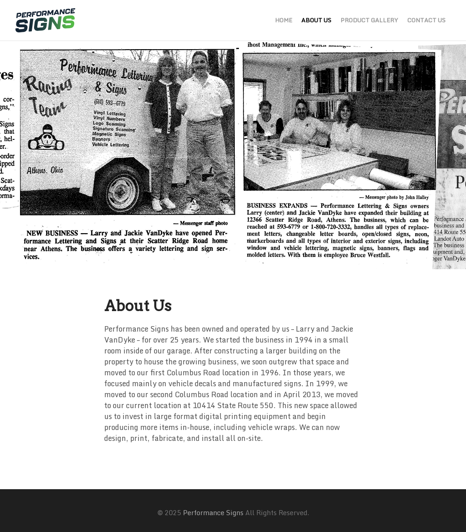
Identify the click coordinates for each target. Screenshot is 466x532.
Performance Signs (213, 512)
